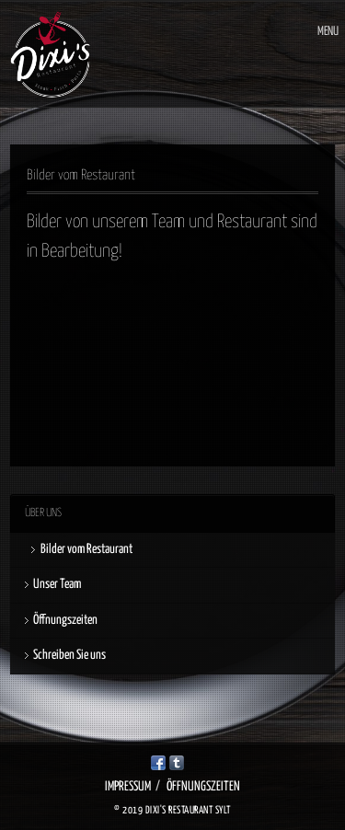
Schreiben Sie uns (69, 655)
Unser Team (57, 584)
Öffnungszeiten (65, 620)
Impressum (128, 786)
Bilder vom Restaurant (86, 549)
